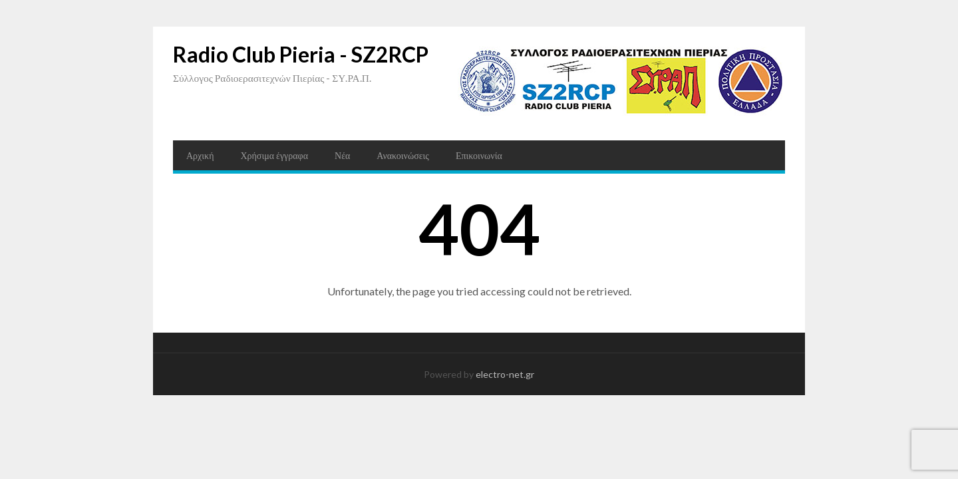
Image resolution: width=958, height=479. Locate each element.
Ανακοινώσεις (403, 155)
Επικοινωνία (479, 155)
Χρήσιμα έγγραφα (274, 155)
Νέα (342, 155)
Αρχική (200, 155)
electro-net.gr (505, 374)
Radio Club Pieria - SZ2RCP (300, 54)
